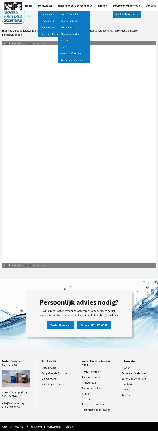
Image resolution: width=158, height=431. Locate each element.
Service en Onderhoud (126, 5)
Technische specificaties (96, 409)
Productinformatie (93, 404)
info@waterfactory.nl (14, 403)
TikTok (126, 395)
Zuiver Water (49, 378)
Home (28, 5)
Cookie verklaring (34, 426)
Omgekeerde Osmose (54, 373)
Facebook (127, 384)
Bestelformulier (91, 372)
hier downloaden (12, 34)
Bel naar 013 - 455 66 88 (94, 325)
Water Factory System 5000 (75, 5)
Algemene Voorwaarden (12, 426)
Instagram (128, 389)
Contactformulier (60, 325)
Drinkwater (45, 5)
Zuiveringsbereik (51, 384)
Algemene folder (92, 388)
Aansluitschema (91, 377)
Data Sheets (49, 367)
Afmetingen (89, 382)
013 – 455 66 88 (11, 407)
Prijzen (86, 399)
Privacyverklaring (54, 426)
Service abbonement (134, 378)
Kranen (102, 5)
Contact (151, 5)
